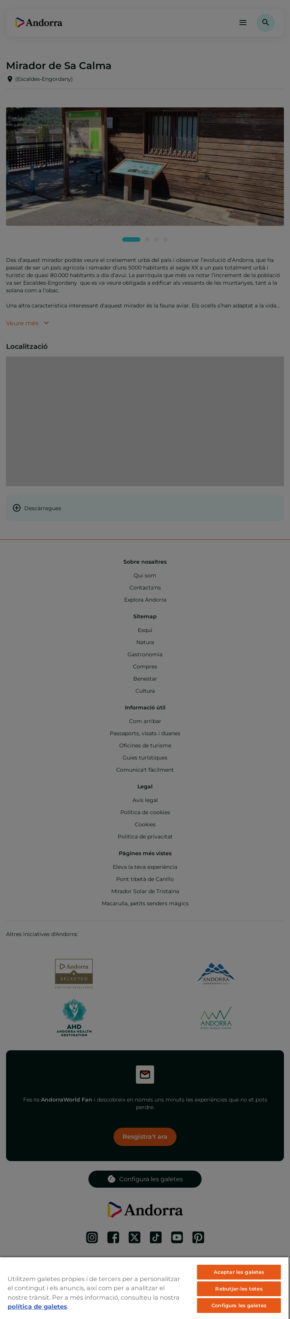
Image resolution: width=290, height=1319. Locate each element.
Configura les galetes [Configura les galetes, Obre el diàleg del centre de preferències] (238, 1305)
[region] (144, 1287)
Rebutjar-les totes (238, 1289)
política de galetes (37, 1306)
